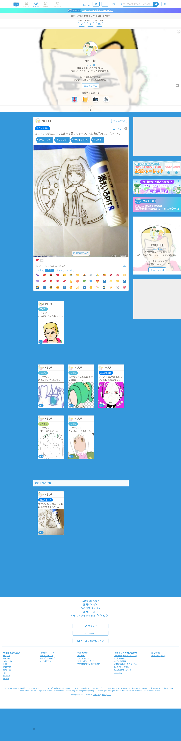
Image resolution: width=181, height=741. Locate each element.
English (6, 655)
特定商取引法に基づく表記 (88, 664)
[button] (34, 729)
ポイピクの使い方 (47, 658)
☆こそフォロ (90, 85)
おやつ (59, 270)
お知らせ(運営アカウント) (125, 655)
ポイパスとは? (46, 661)
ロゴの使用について (122, 669)
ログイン (90, 626)
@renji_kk (90, 65)
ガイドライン (83, 658)
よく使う (39, 270)
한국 (5, 664)
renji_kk (90, 61)
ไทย (5, 672)
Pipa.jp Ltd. (106, 694)
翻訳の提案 (15, 652)
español (6, 658)
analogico (96, 694)
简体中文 (7, 667)
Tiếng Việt (7, 661)
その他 (69, 270)
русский (6, 675)
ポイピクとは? (46, 655)
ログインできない (122, 667)
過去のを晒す (42, 128)
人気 (49, 270)
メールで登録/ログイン (90, 640)
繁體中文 (7, 669)
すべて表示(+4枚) (81, 253)
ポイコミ (118, 672)
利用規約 (81, 655)
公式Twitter (119, 658)
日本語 (6, 678)
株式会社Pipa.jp (158, 655)
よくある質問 (120, 661)
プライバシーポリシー (86, 661)
